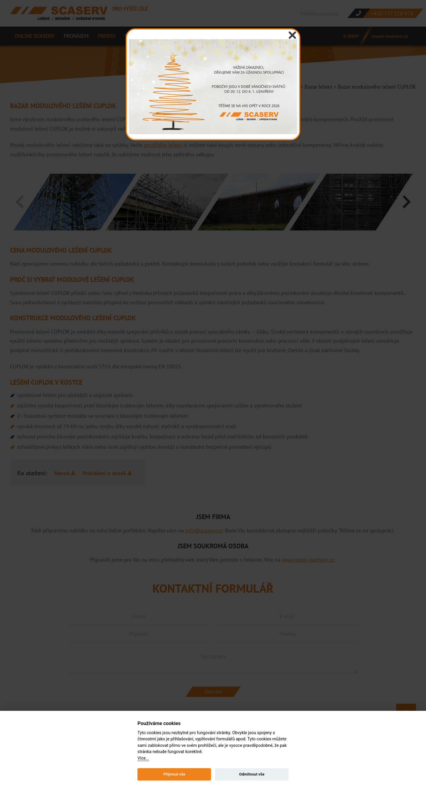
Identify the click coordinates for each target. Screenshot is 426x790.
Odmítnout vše (251, 774)
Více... (143, 758)
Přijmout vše (174, 774)
